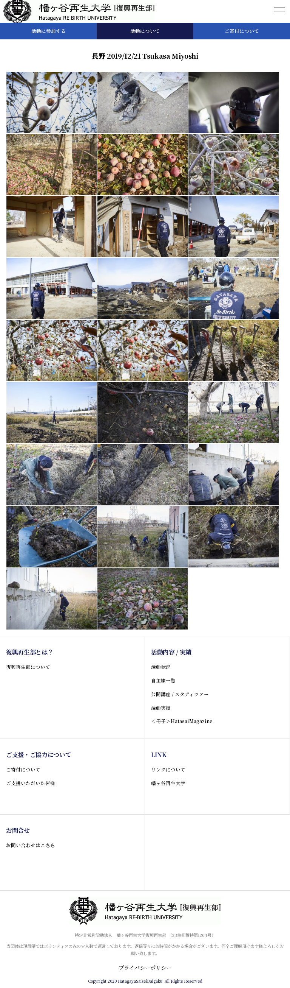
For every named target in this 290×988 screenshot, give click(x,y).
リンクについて (168, 769)
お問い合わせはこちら (30, 845)
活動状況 (161, 666)
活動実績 (161, 707)
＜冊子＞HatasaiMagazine (182, 721)
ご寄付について (23, 769)
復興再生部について (28, 666)
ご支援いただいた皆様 (30, 783)
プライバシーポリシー (145, 967)
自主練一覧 (163, 680)
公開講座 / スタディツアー (180, 694)
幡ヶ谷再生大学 (168, 783)
